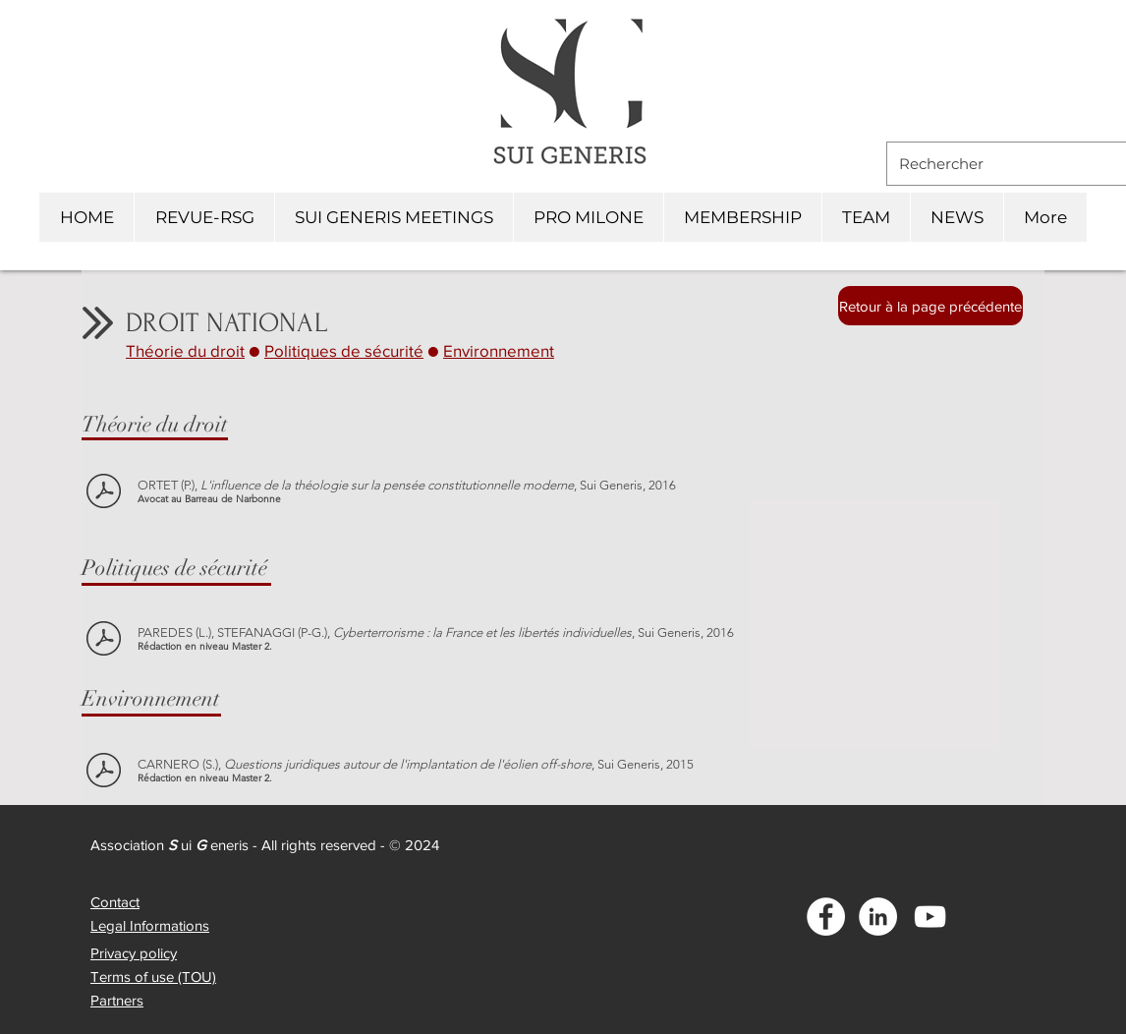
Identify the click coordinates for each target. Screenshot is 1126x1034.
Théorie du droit (185, 350)
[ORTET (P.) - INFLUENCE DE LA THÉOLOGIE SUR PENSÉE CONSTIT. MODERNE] (104, 493)
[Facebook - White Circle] (826, 916)
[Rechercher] (1002, 164)
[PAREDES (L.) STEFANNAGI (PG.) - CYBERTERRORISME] (104, 640)
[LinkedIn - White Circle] (878, 916)
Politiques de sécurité (343, 350)
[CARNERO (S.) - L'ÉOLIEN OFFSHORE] (104, 772)
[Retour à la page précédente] (930, 305)
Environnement (498, 350)
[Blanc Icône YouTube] (930, 916)
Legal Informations (149, 925)
